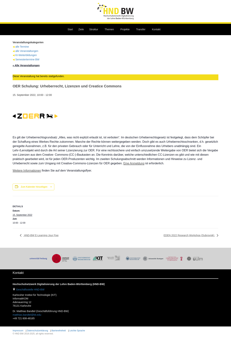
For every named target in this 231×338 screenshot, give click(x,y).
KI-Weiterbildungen (26, 55)
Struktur (93, 29)
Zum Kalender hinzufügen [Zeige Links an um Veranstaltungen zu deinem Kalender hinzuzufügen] (34, 187)
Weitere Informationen (27, 170)
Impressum (18, 330)
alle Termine (22, 46)
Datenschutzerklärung (37, 330)
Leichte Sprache (77, 330)
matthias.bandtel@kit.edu (27, 314)
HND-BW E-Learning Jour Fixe (40, 235)
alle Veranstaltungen (26, 51)
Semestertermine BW (27, 59)
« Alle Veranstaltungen (26, 65)
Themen (109, 29)
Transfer (140, 29)
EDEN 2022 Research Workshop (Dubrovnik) (189, 235)
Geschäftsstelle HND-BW (30, 289)
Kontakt (156, 29)
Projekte (125, 29)
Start (70, 29)
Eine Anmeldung (134, 163)
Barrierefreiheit (59, 330)
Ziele (81, 29)
